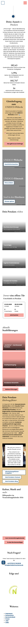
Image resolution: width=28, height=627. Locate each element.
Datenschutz (9, 615)
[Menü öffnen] (2, 2)
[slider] (7, 16)
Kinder (16, 311)
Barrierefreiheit (10, 617)
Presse (7, 619)
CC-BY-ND (23, 167)
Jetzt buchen (14, 315)
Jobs (6, 621)
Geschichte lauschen (11, 164)
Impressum (9, 613)
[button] (14, 305)
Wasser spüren (9, 201)
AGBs (7, 622)
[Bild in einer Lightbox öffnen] (14, 591)
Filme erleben (9, 183)
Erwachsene (8, 311)
